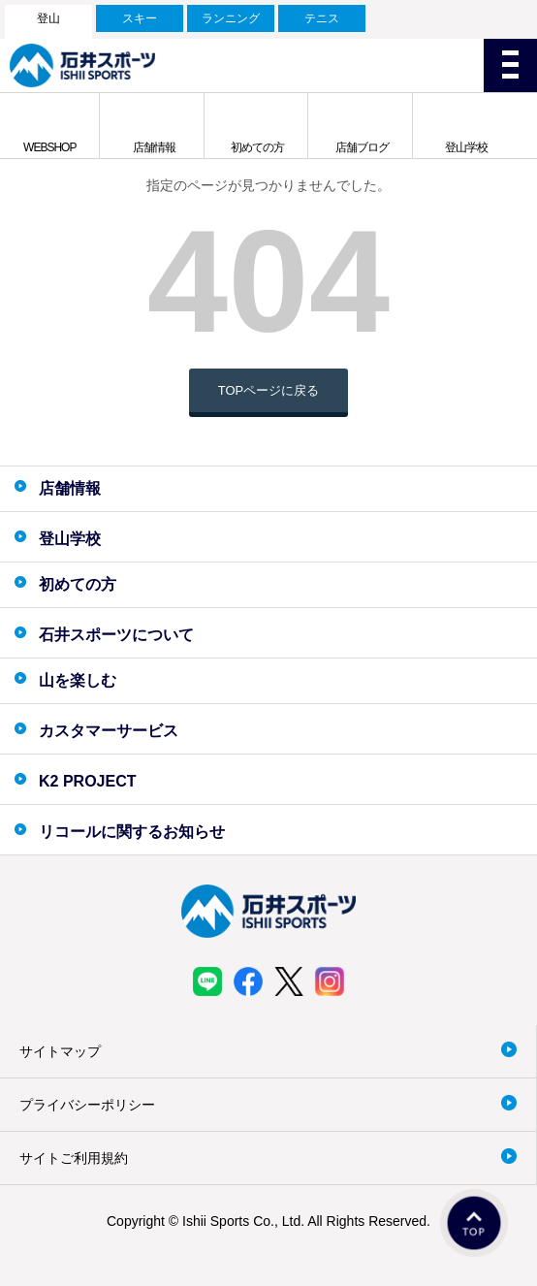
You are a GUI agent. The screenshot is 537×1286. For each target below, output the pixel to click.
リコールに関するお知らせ (132, 831)
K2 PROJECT (87, 781)
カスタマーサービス (108, 731)
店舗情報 (154, 147)
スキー (139, 18)
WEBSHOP (49, 147)
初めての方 (257, 147)
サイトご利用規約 (73, 1158)
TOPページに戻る (269, 390)
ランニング (231, 18)
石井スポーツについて (116, 635)
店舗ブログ (362, 147)
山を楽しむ (77, 680)
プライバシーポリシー (87, 1104)
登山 (48, 18)
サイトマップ (60, 1051)
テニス (321, 18)
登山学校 (466, 147)
